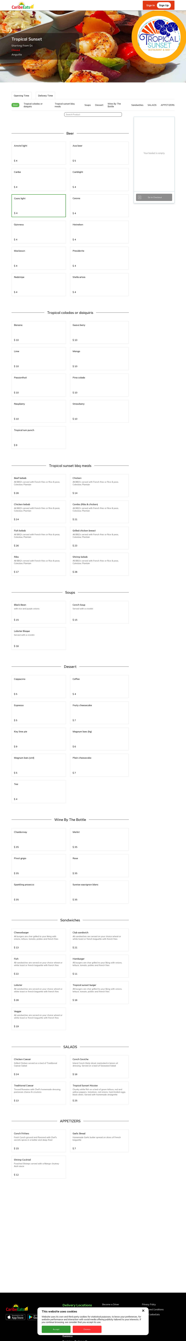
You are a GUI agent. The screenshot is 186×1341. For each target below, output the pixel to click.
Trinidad (67, 1295)
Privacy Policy (149, 1203)
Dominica (67, 1234)
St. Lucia (67, 1285)
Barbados (68, 1224)
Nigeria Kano (70, 1270)
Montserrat (69, 1260)
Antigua (67, 1214)
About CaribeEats (151, 1213)
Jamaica (67, 1255)
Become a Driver (110, 1203)
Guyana (67, 1250)
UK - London (69, 1305)
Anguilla (67, 1209)
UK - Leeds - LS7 (71, 1300)
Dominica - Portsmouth (75, 1240)
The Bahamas (70, 1290)
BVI (64, 1219)
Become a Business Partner (116, 1208)
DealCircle (68, 1229)
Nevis (65, 1265)
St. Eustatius (69, 1275)
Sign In (150, 5)
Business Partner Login (113, 1213)
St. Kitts (67, 1280)
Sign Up (164, 5)
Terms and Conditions (153, 1208)
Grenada (67, 1245)
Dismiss (87, 1329)
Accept (56, 1329)
